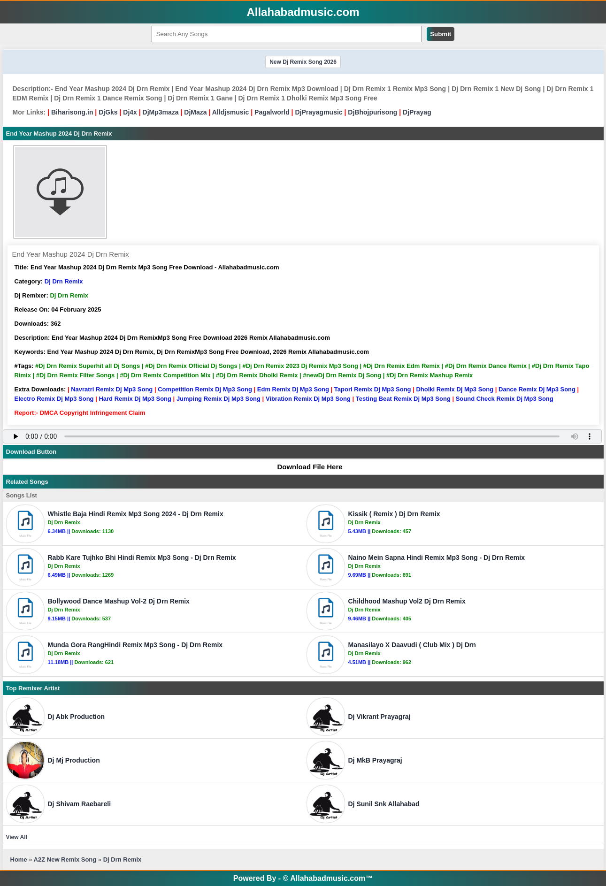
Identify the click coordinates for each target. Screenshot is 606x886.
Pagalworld (272, 112)
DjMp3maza (161, 112)
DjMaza (195, 112)
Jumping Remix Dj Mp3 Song (218, 398)
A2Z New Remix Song (66, 859)
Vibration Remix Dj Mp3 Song (308, 398)
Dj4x (130, 112)
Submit (440, 34)
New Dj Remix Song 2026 (303, 62)
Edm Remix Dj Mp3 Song (293, 389)
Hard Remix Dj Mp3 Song (135, 398)
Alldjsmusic (230, 112)
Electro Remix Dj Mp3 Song (54, 398)
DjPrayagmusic (318, 112)
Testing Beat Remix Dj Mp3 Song (403, 398)
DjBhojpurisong (372, 112)
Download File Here (305, 467)
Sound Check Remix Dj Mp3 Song (504, 398)
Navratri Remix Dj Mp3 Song (112, 389)
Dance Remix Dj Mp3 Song (537, 389)
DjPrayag (417, 112)
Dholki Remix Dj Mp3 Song (454, 389)
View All (16, 837)
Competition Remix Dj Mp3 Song (205, 389)
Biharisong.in (72, 112)
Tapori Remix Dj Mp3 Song (372, 389)
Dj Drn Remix (64, 281)
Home (18, 859)
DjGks (108, 112)
